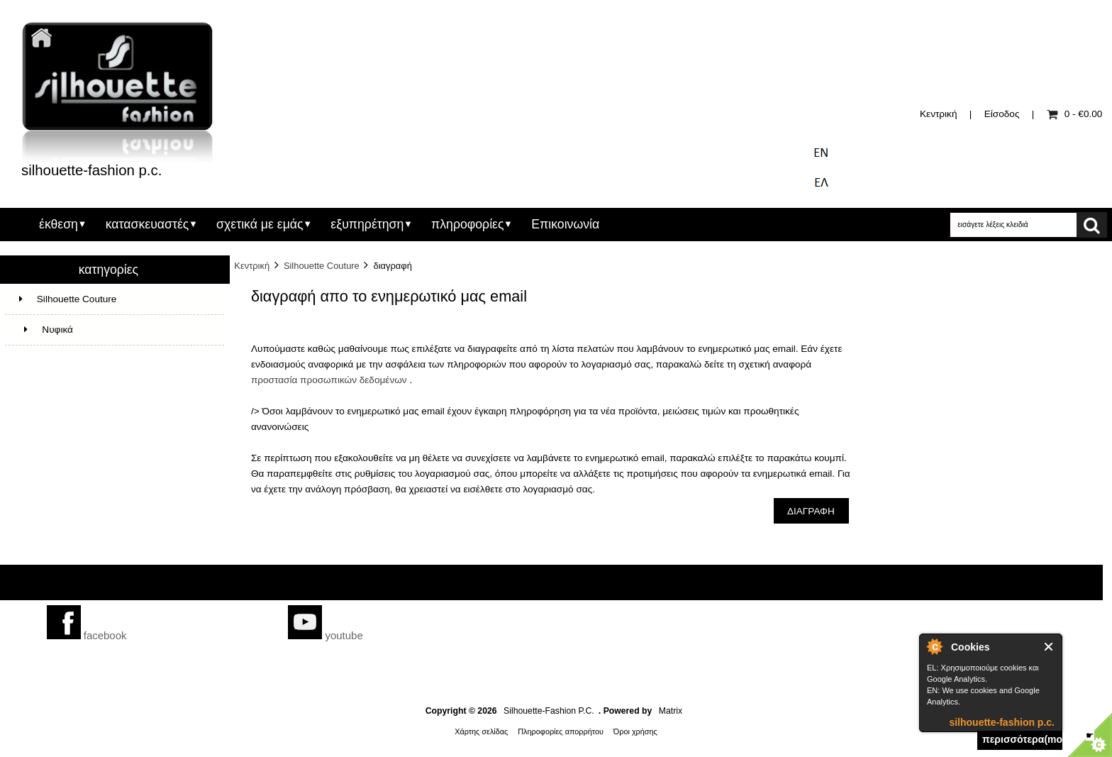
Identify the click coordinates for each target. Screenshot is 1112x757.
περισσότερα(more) (1022, 739)
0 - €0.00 (1075, 114)
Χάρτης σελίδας (481, 731)
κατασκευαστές (147, 224)
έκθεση (58, 224)
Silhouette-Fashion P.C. (549, 711)
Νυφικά (46, 329)
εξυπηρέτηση (367, 224)
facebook (87, 635)
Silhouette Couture (322, 265)
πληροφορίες (467, 224)
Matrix (670, 711)
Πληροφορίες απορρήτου (561, 731)
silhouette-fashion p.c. (1002, 722)
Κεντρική (938, 114)
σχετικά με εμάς (259, 224)
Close (1049, 646)
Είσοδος (1002, 114)
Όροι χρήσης (635, 731)
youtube (325, 635)
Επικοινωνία (565, 224)
